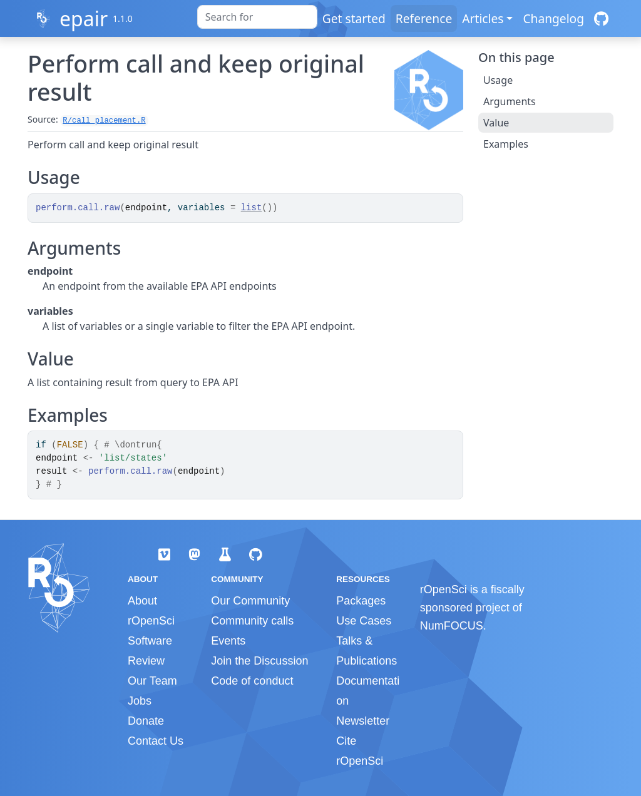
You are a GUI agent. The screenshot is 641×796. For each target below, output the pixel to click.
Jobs (139, 701)
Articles (482, 18)
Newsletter (362, 721)
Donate (146, 721)
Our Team (152, 681)
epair (83, 18)
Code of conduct (252, 681)
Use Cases (363, 621)
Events (228, 641)
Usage (498, 80)
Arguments (509, 101)
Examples (505, 144)
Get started (354, 18)
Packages (361, 600)
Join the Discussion (259, 661)
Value (496, 123)
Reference (424, 18)
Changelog (553, 18)
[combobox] (257, 17)
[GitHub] (601, 18)
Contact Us (155, 741)
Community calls (252, 621)
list (251, 208)
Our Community (250, 600)
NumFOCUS (451, 626)
